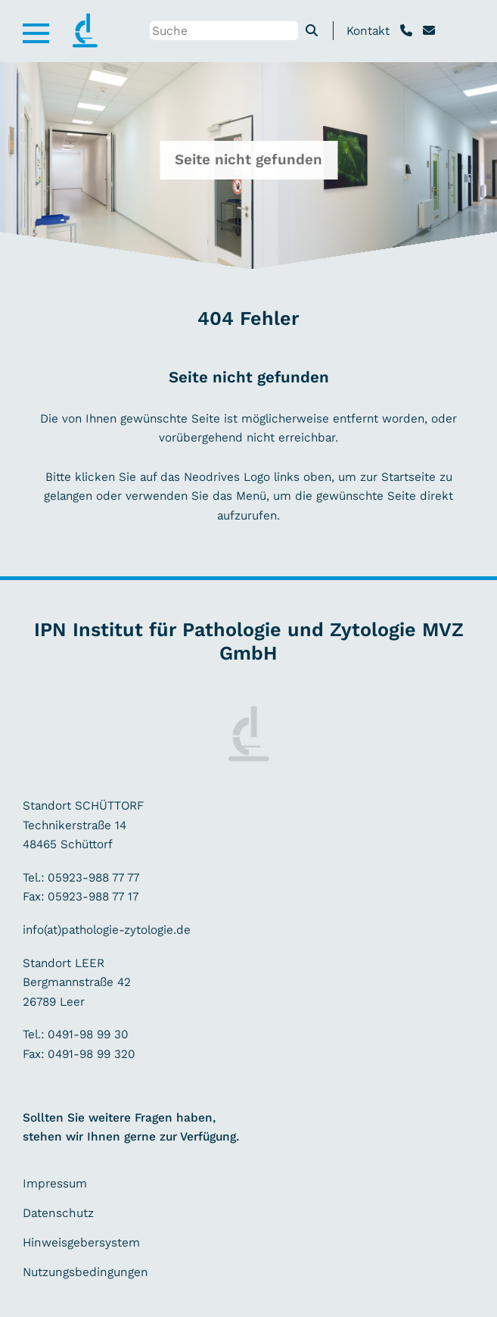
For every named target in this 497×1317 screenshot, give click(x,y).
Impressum (55, 1183)
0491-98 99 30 (88, 1034)
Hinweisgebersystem (81, 1242)
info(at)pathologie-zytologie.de (107, 929)
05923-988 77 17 (91, 896)
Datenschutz (58, 1213)
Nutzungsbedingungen (85, 1272)
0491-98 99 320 (89, 1054)
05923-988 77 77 (93, 877)
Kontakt (368, 30)
